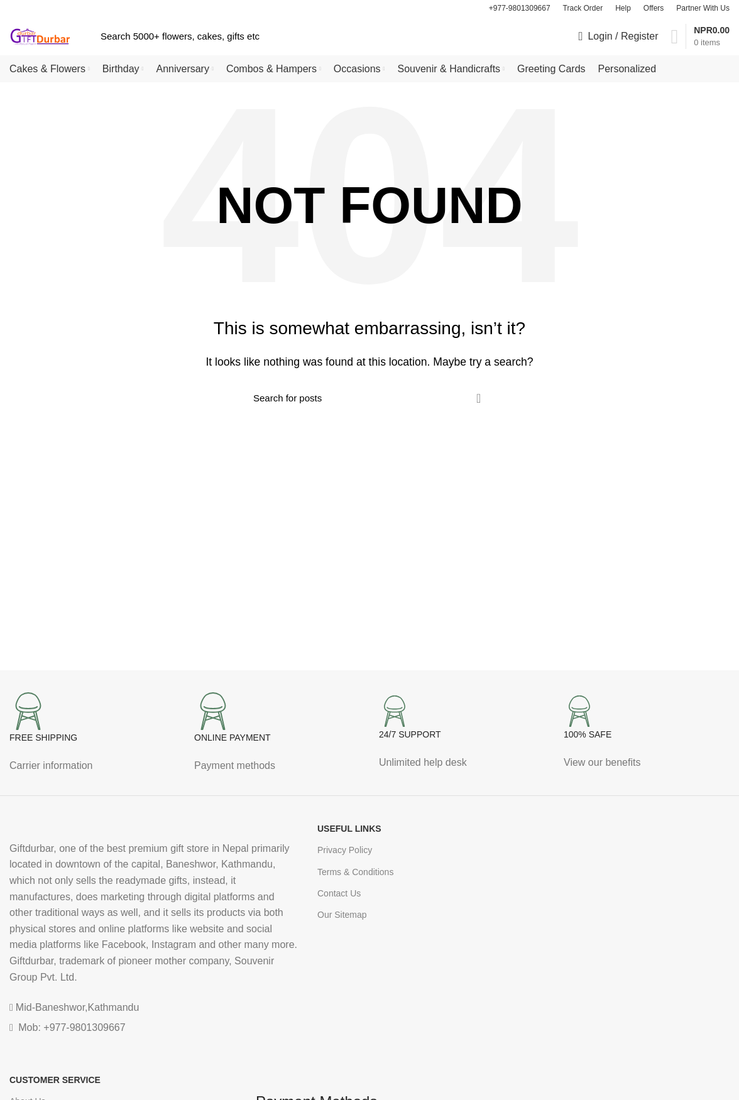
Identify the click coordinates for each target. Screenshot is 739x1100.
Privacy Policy (344, 852)
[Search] (312, 37)
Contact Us (339, 896)
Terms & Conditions (355, 874)
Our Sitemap (342, 917)
